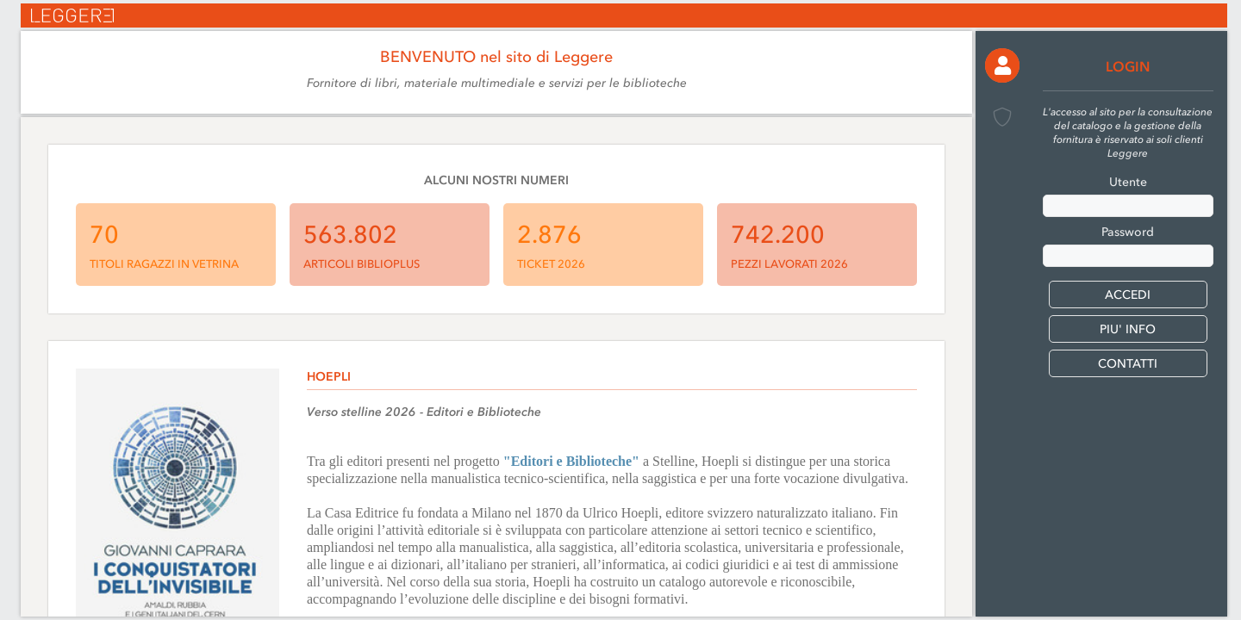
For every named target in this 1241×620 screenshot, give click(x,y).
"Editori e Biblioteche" (571, 461)
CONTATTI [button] (1127, 363)
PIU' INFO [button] (1128, 329)
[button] (1002, 65)
